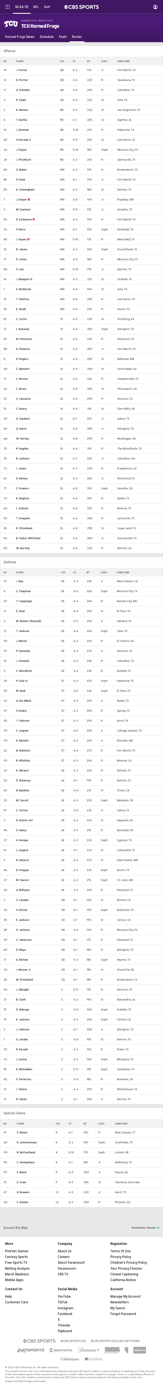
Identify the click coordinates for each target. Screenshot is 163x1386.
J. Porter (21, 70)
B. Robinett (23, 750)
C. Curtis (21, 319)
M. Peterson (24, 339)
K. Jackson (23, 1019)
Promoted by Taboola (146, 1227)
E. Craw (21, 1182)
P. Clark (20, 179)
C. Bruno (21, 389)
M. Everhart (23, 209)
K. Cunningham (25, 189)
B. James (21, 249)
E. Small (21, 309)
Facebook (65, 1314)
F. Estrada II (23, 140)
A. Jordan (22, 1039)
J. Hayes (21, 239)
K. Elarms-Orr (24, 820)
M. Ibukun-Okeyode (28, 621)
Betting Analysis (17, 1268)
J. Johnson (22, 1029)
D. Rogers (22, 359)
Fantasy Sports (16, 1257)
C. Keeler (22, 1202)
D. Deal (20, 611)
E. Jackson (22, 920)
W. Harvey (22, 438)
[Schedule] (46, 37)
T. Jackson (22, 631)
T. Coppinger (24, 601)
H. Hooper (22, 840)
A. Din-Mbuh (23, 701)
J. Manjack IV (24, 279)
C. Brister (22, 379)
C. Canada (22, 900)
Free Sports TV (16, 1263)
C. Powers (22, 488)
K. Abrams (22, 770)
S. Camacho (23, 399)
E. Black (22, 1172)
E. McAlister (23, 289)
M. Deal (20, 691)
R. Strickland (24, 528)
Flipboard (65, 1331)
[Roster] (76, 37)
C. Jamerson (24, 940)
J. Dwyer (21, 199)
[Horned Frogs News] (20, 37)
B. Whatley (23, 760)
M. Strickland (24, 979)
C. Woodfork (24, 671)
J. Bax (19, 581)
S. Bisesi (22, 1132)
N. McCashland (26, 1152)
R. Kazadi (22, 1049)
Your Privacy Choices (126, 1268)
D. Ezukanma (24, 219)
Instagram (65, 1308)
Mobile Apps (14, 1280)
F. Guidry (21, 710)
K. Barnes (22, 110)
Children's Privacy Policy (128, 1263)
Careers (64, 1257)
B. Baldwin (22, 790)
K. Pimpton (23, 349)
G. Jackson (23, 930)
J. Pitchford (23, 159)
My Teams (117, 1308)
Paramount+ (67, 1268)
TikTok (62, 1302)
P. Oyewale (23, 651)
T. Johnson (23, 720)
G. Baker (21, 169)
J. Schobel (22, 661)
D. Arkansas (23, 780)
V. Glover (22, 910)
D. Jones (21, 259)
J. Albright (22, 989)
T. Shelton (22, 299)
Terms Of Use (120, 1251)
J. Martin (21, 641)
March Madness (17, 1274)
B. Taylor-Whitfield (28, 538)
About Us (65, 1251)
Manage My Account (125, 1296)
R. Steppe (22, 870)
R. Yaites (21, 1099)
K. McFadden (24, 1069)
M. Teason (22, 880)
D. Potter (22, 80)
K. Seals (21, 100)
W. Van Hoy (23, 548)
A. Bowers (23, 1192)
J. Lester (21, 1059)
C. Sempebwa (25, 1162)
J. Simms (21, 1089)
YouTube (64, 1296)
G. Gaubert (23, 418)
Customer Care (16, 1302)
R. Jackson (23, 458)
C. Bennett (23, 369)
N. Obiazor (22, 860)
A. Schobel (23, 90)
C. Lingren (22, 730)
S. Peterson (23, 1079)
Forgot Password (123, 1314)
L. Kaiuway (22, 329)
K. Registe (22, 498)
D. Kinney (22, 478)
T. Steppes (23, 518)
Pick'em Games (16, 1251)
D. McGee (22, 960)
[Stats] (62, 37)
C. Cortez (22, 810)
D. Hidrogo (22, 1009)
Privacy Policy (120, 1257)
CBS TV (63, 1274)
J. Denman (22, 130)
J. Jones (21, 468)
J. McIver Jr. (23, 969)
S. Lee (20, 269)
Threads (64, 1325)
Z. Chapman (23, 591)
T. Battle (21, 120)
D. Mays (21, 950)
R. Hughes (22, 448)
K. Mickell (22, 740)
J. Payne (21, 150)
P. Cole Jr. (22, 681)
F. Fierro (21, 229)
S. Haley (21, 830)
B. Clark (21, 999)
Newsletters (119, 1302)
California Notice (123, 1280)
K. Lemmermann (27, 1142)
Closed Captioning (124, 1274)
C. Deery (21, 409)
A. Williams (23, 890)
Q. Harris (21, 428)
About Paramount (71, 1263)
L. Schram (22, 508)
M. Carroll (22, 800)
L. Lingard (22, 850)
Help (8, 1296)
